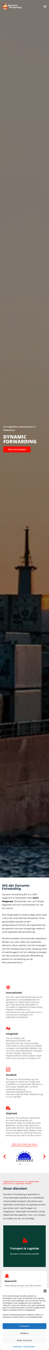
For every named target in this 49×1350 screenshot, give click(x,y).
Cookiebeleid (17, 1346)
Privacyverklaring (29, 1346)
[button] (45, 1291)
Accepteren (25, 1326)
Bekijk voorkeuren (24, 1340)
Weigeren (24, 1333)
